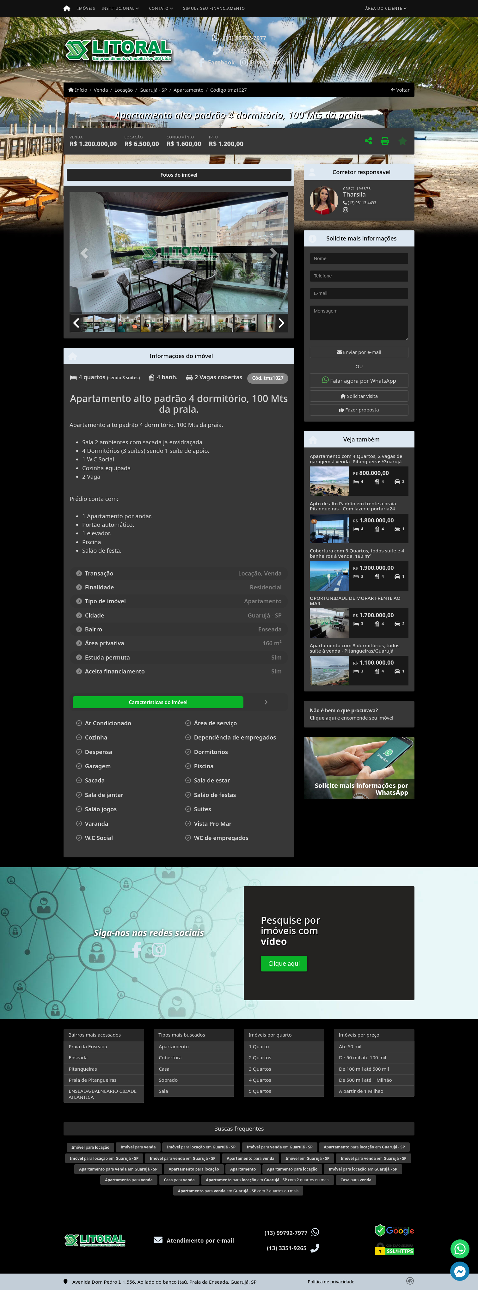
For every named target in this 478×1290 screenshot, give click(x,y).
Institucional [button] (117, 8)
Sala (163, 1091)
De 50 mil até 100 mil (362, 1057)
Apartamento (189, 90)
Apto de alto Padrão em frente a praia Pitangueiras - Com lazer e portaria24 (353, 506)
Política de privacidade (331, 1282)
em (307, 1158)
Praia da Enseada (88, 1046)
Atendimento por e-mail (194, 1240)
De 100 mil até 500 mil (364, 1069)
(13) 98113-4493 (359, 202)
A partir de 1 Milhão (361, 1091)
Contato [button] (159, 8)
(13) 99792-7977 (244, 38)
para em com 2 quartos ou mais (267, 1180)
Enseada (78, 1057)
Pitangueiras (83, 1069)
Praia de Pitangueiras (92, 1080)
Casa (164, 1069)
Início (77, 90)
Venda (101, 90)
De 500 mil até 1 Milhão (365, 1080)
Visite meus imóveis (377, 65)
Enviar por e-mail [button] (359, 352)
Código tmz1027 (228, 90)
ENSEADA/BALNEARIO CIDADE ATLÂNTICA (103, 1094)
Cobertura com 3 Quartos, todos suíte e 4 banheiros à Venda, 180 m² (357, 553)
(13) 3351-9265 (245, 50)
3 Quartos (260, 1069)
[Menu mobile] (67, 8)
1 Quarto (259, 1046)
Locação (123, 90)
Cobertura (170, 1057)
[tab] (90, 175)
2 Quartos (260, 1057)
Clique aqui (323, 718)
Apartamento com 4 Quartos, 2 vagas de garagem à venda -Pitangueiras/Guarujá (356, 459)
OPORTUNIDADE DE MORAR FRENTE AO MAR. (355, 600)
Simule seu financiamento (214, 8)
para (90, 1147)
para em (201, 1147)
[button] (307, 50)
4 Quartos (260, 1080)
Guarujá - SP (153, 90)
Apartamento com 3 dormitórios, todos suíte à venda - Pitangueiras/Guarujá (355, 648)
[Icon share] (216, 62)
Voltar (400, 90)
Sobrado (168, 1080)
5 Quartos (260, 1091)
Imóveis (86, 8)
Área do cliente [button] (383, 8)
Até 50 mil (350, 1046)
